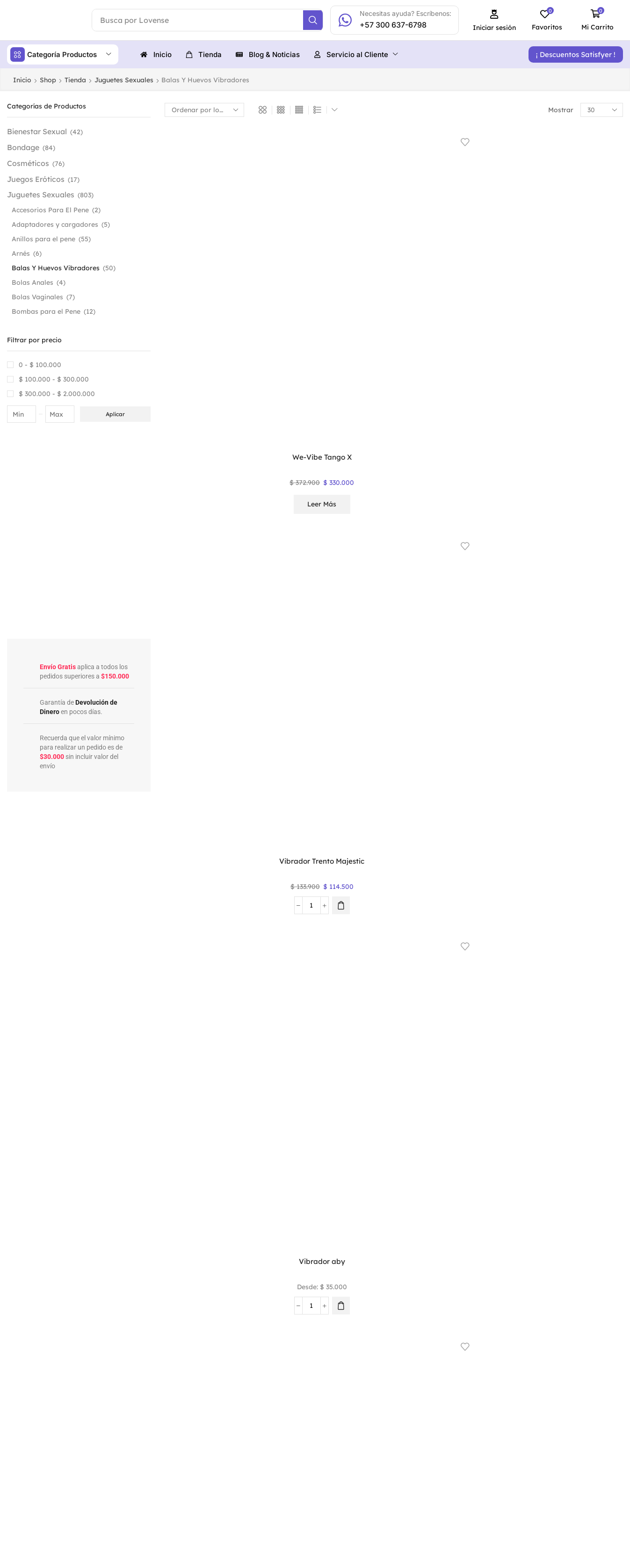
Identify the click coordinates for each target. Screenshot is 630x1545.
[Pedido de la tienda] (204, 109)
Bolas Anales (32, 282)
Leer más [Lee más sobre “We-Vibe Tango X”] (204, 270)
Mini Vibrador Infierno (299, 571)
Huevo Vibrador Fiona (488, 928)
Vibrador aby (393, 222)
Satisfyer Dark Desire (299, 393)
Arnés (21, 253)
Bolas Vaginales (37, 296)
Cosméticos (28, 162)
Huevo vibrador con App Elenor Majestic (204, 1100)
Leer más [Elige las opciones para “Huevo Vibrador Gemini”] (299, 965)
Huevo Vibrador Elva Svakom (583, 934)
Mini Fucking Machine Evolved (488, 577)
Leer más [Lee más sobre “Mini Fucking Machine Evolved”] (488, 618)
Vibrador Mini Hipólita (299, 750)
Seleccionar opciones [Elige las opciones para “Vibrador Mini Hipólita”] (299, 801)
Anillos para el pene (43, 238)
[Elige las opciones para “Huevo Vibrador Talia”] (601, 794)
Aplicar (115, 413)
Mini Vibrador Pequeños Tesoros (582, 399)
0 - (40, 364)
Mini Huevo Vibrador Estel (393, 577)
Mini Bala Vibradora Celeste (204, 755)
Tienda (75, 79)
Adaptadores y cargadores (55, 224)
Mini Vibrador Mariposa (205, 577)
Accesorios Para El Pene (50, 209)
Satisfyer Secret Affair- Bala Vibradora (205, 399)
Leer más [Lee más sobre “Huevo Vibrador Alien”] (488, 1141)
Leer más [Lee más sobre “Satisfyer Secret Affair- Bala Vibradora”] (204, 440)
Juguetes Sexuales (123, 79)
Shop (48, 79)
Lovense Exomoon (488, 750)
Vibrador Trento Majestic (299, 228)
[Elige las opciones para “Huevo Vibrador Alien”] (601, 1139)
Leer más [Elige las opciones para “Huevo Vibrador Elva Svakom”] (582, 965)
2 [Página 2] (393, 1192)
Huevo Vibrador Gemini (299, 934)
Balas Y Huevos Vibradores (56, 267)
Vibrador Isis (393, 750)
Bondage (23, 147)
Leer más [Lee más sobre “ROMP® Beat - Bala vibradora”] (393, 440)
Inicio (22, 79)
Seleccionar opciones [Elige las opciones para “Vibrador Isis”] (393, 801)
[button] (501, 20)
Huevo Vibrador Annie (394, 1094)
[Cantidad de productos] (288, 267)
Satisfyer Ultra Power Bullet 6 (488, 228)
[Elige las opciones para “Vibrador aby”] (412, 267)
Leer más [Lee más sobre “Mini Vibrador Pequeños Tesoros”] (582, 440)
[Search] (320, 20)
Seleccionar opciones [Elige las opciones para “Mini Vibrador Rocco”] (488, 444)
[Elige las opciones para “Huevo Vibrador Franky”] (412, 972)
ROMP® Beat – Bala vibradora (394, 399)
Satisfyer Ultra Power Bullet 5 (583, 228)
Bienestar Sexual (37, 131)
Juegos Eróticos (36, 178)
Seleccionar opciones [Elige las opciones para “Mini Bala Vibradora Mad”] (582, 622)
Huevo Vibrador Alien (488, 1094)
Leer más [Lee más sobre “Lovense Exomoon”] (488, 797)
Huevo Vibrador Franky (393, 934)
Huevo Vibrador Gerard (204, 934)
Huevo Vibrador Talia (582, 750)
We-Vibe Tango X (204, 222)
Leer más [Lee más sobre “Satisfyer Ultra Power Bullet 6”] (488, 270)
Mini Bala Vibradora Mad (582, 577)
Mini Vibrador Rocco (488, 393)
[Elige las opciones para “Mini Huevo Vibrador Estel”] (412, 616)
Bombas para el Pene (46, 311)
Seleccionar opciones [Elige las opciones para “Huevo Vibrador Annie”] (393, 1145)
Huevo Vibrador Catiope (299, 1100)
